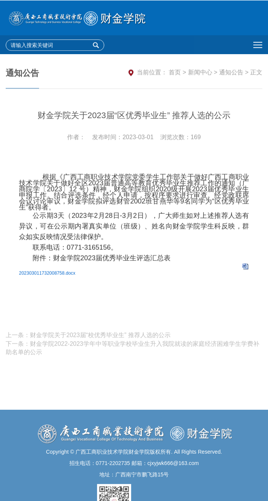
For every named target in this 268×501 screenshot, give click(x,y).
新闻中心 (200, 73)
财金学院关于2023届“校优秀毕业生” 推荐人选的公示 (100, 340)
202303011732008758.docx (47, 278)
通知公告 (231, 73)
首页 (175, 73)
